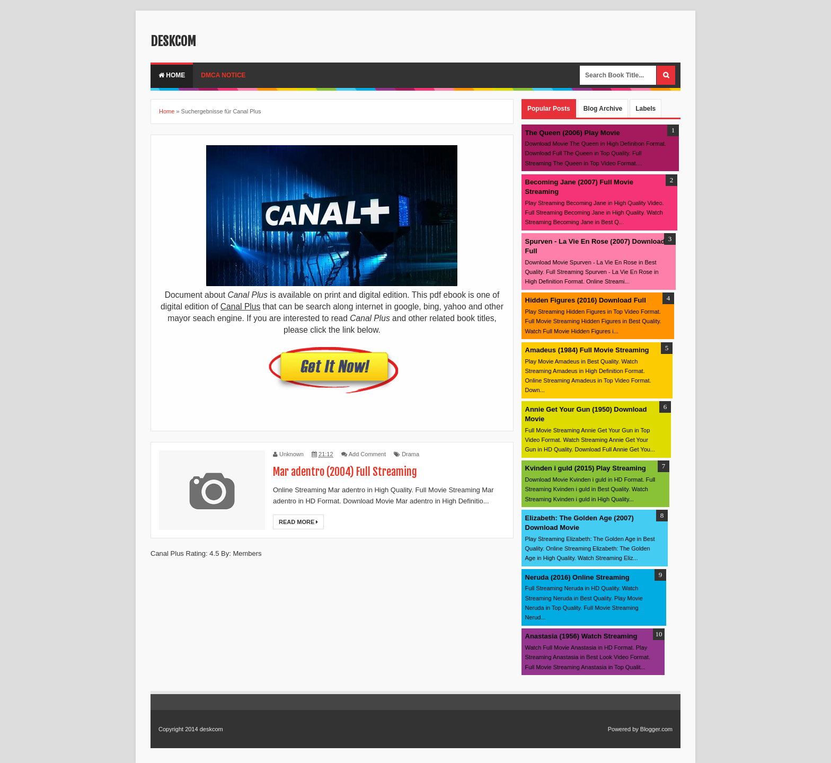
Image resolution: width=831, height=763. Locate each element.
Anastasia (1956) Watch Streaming (581, 636)
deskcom (173, 41)
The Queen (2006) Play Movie (572, 133)
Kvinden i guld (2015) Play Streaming (585, 468)
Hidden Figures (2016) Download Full (585, 300)
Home (171, 75)
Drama (410, 454)
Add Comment (367, 454)
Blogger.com (656, 729)
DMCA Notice (223, 75)
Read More (298, 522)
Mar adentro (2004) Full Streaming (345, 471)
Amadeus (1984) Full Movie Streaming (587, 350)
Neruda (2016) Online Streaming (577, 577)
